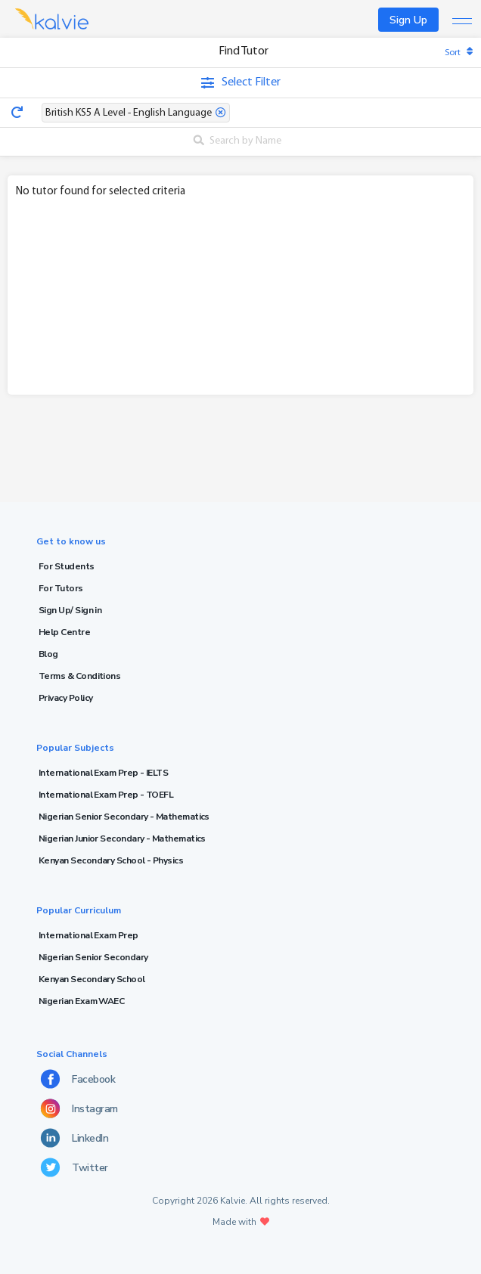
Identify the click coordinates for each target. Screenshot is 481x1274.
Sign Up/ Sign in (70, 610)
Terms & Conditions (79, 676)
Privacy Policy (65, 698)
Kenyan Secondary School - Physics (111, 860)
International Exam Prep (88, 935)
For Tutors (61, 588)
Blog (48, 654)
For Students (67, 566)
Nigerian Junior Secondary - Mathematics (122, 838)
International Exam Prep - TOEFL (106, 795)
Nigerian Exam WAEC (81, 1001)
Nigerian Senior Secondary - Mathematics (124, 817)
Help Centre (64, 632)
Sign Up (408, 20)
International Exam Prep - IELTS (103, 773)
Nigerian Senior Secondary (93, 957)
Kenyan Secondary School (92, 979)
